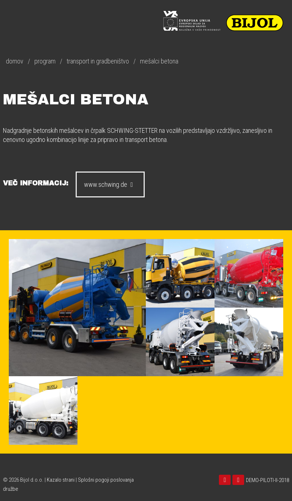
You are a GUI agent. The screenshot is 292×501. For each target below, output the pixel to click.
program (45, 61)
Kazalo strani (61, 480)
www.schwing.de (110, 184)
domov (14, 61)
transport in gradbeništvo (98, 61)
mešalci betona (159, 61)
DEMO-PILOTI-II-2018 (267, 480)
